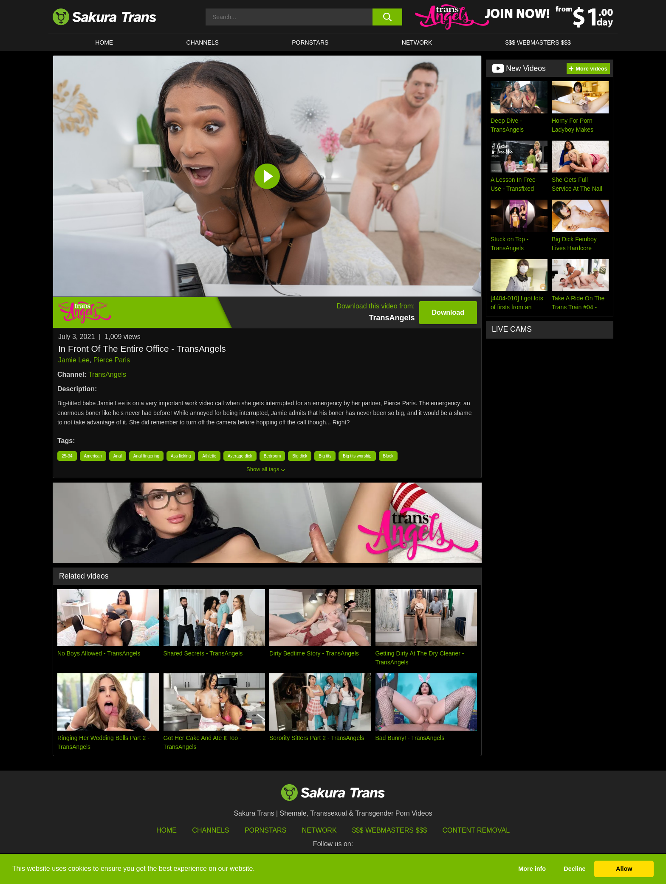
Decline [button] (574, 868)
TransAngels (107, 374)
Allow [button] (624, 868)
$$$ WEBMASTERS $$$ (538, 42)
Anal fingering (146, 456)
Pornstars (265, 830)
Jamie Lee (74, 360)
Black (388, 456)
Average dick (240, 456)
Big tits (325, 456)
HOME (104, 42)
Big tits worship (357, 456)
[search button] (387, 16)
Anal (117, 456)
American (93, 456)
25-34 (67, 456)
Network (417, 42)
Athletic (209, 456)
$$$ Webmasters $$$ (389, 830)
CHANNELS (202, 42)
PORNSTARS (310, 42)
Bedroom (272, 456)
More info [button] (532, 868)
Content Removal (476, 830)
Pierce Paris (111, 360)
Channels (210, 830)
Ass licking (181, 456)
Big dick (299, 456)
